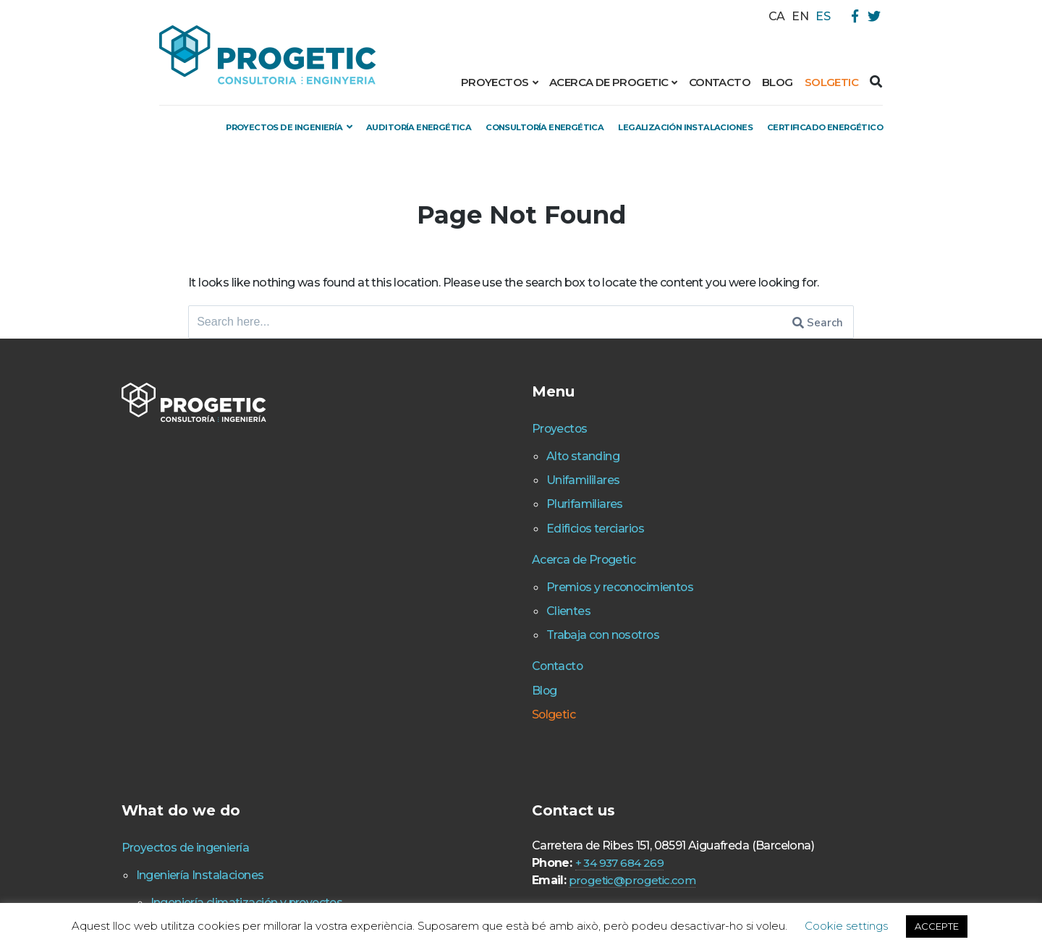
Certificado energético (812, 151)
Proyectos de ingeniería (323, 126)
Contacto (719, 82)
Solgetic (831, 82)
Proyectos (495, 82)
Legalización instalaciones (801, 126)
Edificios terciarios (477, 568)
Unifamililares (465, 521)
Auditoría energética (481, 126)
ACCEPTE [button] (937, 926)
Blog (777, 82)
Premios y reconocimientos (507, 627)
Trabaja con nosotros (488, 675)
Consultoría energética (631, 126)
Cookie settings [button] (846, 926)
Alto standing (464, 497)
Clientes (449, 651)
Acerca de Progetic (608, 82)
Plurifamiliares (467, 545)
